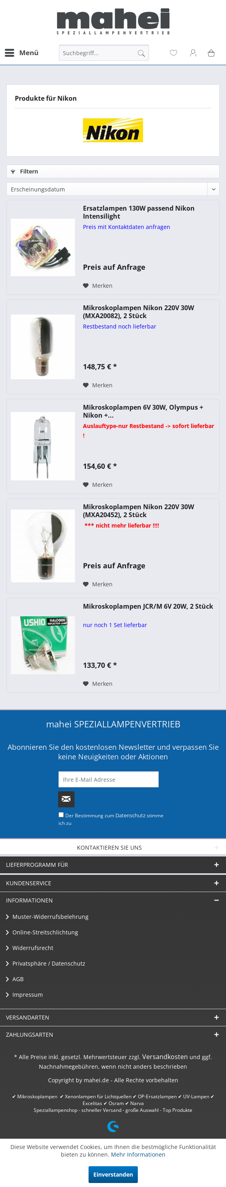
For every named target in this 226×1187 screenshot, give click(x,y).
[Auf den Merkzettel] (98, 286)
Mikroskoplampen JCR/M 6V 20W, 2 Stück (148, 606)
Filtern (24, 171)
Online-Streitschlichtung (42, 932)
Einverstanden (113, 1174)
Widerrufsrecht (29, 948)
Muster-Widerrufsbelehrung (47, 916)
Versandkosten (165, 1056)
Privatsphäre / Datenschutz (45, 963)
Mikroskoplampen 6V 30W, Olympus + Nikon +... (143, 411)
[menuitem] (21, 53)
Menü (21, 51)
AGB (15, 979)
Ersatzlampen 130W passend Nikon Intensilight (139, 212)
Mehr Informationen (138, 1154)
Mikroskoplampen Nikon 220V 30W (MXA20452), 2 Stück (138, 511)
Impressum (24, 994)
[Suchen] (141, 53)
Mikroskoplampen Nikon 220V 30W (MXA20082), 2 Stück (138, 312)
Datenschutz (130, 815)
